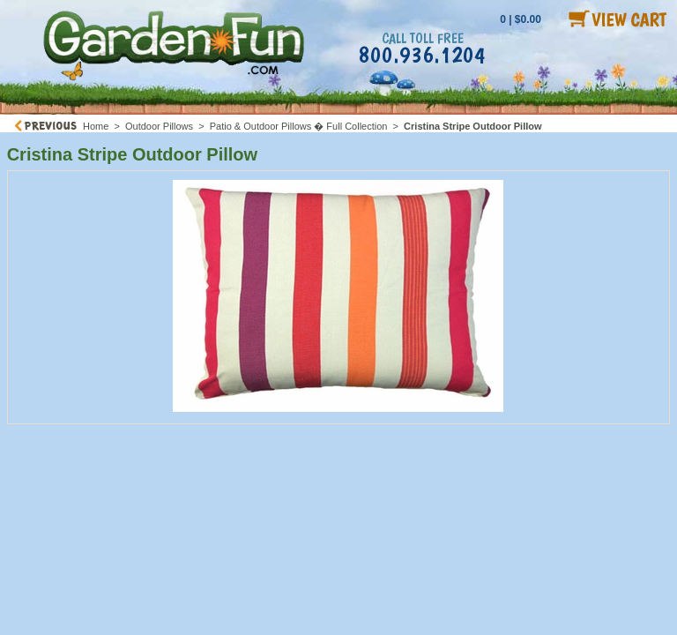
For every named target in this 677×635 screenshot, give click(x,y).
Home (95, 126)
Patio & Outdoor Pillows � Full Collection (299, 126)
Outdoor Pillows (159, 126)
